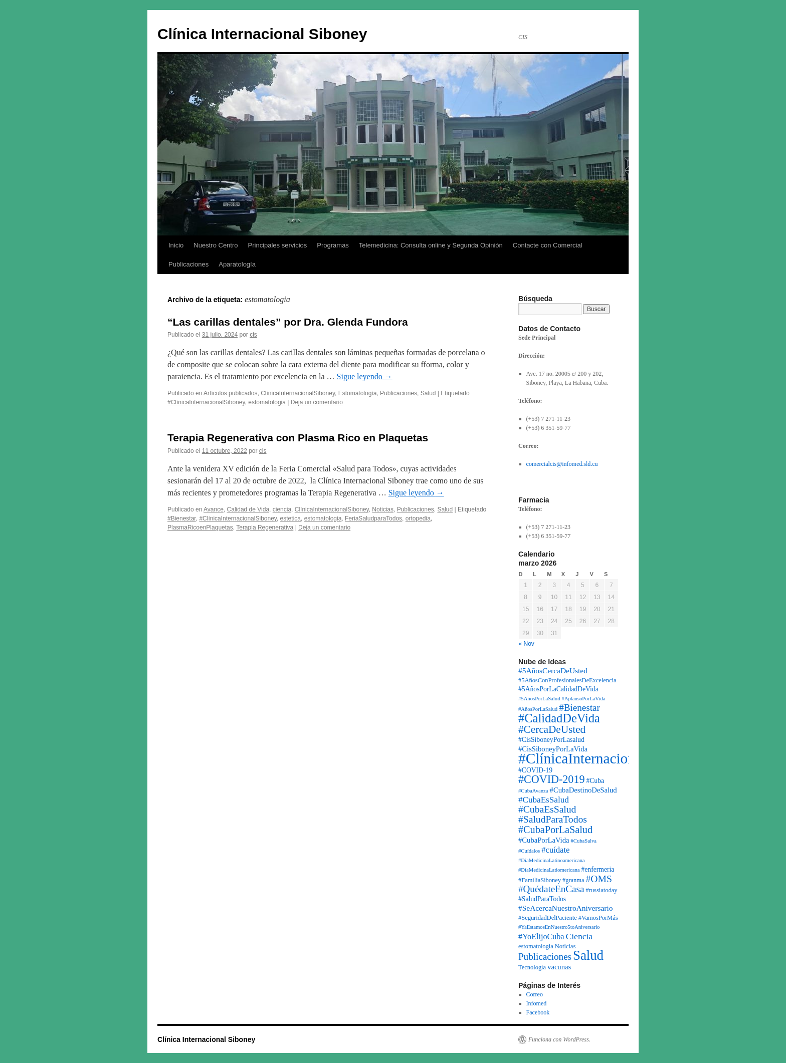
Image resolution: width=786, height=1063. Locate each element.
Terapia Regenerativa (264, 527)
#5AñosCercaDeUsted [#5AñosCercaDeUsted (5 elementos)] (552, 670)
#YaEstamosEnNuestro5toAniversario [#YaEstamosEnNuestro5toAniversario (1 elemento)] (559, 927)
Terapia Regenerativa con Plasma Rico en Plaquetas (297, 437)
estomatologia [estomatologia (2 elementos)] (535, 946)
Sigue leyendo (364, 376)
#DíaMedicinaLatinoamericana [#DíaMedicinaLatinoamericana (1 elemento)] (551, 860)
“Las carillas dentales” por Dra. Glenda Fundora (287, 322)
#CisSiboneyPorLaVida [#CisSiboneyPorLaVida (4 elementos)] (552, 749)
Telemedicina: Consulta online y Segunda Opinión (431, 245)
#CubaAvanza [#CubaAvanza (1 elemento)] (533, 790)
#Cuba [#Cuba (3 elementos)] (595, 780)
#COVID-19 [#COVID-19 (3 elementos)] (535, 770)
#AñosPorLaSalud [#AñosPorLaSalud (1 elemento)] (537, 709)
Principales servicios (277, 245)
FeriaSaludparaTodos (373, 518)
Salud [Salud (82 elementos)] (588, 955)
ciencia (282, 509)
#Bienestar (181, 518)
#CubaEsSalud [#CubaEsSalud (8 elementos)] (543, 800)
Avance (214, 509)
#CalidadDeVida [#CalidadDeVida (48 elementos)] (559, 718)
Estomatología (357, 393)
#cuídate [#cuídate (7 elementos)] (555, 850)
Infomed (536, 1003)
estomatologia (267, 402)
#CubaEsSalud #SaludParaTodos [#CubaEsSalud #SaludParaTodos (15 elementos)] (552, 814)
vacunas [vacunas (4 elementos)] (559, 967)
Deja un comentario (317, 402)
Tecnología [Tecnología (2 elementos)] (532, 967)
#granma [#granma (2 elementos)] (573, 880)
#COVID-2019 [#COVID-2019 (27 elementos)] (551, 779)
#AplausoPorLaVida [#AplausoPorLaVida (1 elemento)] (583, 698)
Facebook (538, 1012)
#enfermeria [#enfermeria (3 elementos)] (598, 869)
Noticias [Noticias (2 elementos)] (565, 946)
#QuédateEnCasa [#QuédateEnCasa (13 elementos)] (551, 889)
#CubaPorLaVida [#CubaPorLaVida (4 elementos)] (543, 840)
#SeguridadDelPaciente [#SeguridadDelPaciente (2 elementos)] (547, 917)
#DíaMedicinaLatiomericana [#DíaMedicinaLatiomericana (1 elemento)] (549, 870)
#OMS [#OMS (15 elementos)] (599, 879)
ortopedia (418, 518)
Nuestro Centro (215, 245)
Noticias (383, 509)
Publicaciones (188, 264)
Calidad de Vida (248, 509)
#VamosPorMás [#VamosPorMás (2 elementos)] (598, 917)
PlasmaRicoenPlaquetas (200, 527)
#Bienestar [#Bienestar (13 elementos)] (579, 707)
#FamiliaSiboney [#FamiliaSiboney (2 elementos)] (539, 880)
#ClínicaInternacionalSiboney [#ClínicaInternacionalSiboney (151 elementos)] (606, 758)
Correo (534, 994)
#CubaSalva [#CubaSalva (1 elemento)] (583, 841)
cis (253, 334)
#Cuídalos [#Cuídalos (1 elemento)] (529, 851)
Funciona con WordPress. (559, 1039)
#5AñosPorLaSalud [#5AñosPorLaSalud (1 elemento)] (539, 698)
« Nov (526, 643)
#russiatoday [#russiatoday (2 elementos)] (601, 890)
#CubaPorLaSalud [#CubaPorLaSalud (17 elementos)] (555, 829)
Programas (333, 245)
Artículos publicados (230, 393)
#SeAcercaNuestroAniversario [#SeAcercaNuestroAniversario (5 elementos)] (565, 908)
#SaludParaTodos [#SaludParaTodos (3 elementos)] (542, 899)
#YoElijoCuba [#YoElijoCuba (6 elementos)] (541, 936)
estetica (290, 518)
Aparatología (237, 264)
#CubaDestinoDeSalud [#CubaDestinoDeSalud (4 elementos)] (583, 790)
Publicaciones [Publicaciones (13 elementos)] (544, 956)
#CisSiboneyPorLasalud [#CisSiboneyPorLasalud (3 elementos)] (551, 739)
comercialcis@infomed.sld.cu (562, 463)
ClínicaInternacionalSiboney (298, 393)
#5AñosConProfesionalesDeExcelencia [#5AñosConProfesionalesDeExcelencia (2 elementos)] (567, 680)
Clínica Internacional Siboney (262, 34)
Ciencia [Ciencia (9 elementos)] (579, 936)
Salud (428, 393)
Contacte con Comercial (547, 245)
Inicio (175, 245)
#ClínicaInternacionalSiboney (206, 402)
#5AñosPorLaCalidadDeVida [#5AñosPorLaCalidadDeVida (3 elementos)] (558, 689)
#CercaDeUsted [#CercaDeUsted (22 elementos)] (551, 729)
